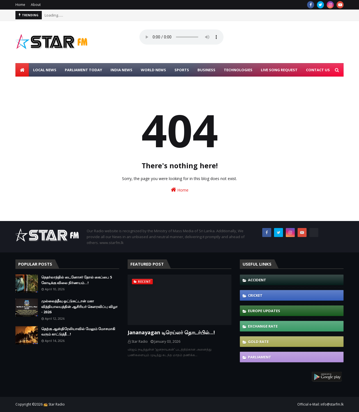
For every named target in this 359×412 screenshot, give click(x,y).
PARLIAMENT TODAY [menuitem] (83, 69)
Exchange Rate (263, 326)
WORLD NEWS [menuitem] (153, 69)
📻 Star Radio (54, 404)
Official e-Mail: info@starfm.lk (320, 404)
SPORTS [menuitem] (181, 69)
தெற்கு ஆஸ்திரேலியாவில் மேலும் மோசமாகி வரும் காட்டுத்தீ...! (78, 331)
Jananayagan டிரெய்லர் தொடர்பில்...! (171, 332)
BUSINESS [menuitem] (206, 69)
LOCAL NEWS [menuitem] (44, 69)
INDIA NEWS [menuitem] (121, 69)
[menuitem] (22, 70)
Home (20, 4)
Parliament (259, 357)
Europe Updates (264, 310)
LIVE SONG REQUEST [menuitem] (279, 69)
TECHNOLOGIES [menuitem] (238, 69)
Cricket (255, 295)
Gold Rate (258, 341)
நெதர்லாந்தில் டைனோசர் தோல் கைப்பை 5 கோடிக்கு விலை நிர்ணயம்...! (76, 280)
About (36, 4)
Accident (257, 279)
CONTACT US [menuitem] (318, 69)
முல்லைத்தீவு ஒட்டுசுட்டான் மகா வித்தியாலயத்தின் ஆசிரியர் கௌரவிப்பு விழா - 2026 (79, 306)
